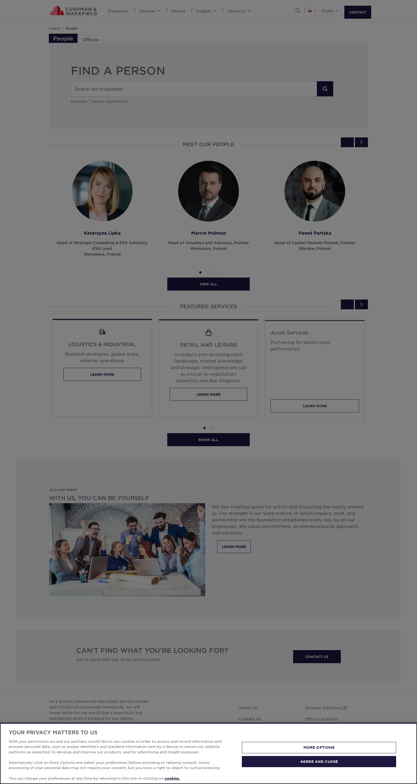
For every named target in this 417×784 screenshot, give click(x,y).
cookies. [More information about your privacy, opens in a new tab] (172, 778)
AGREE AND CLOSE (319, 761)
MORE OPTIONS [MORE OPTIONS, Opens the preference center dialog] (319, 747)
